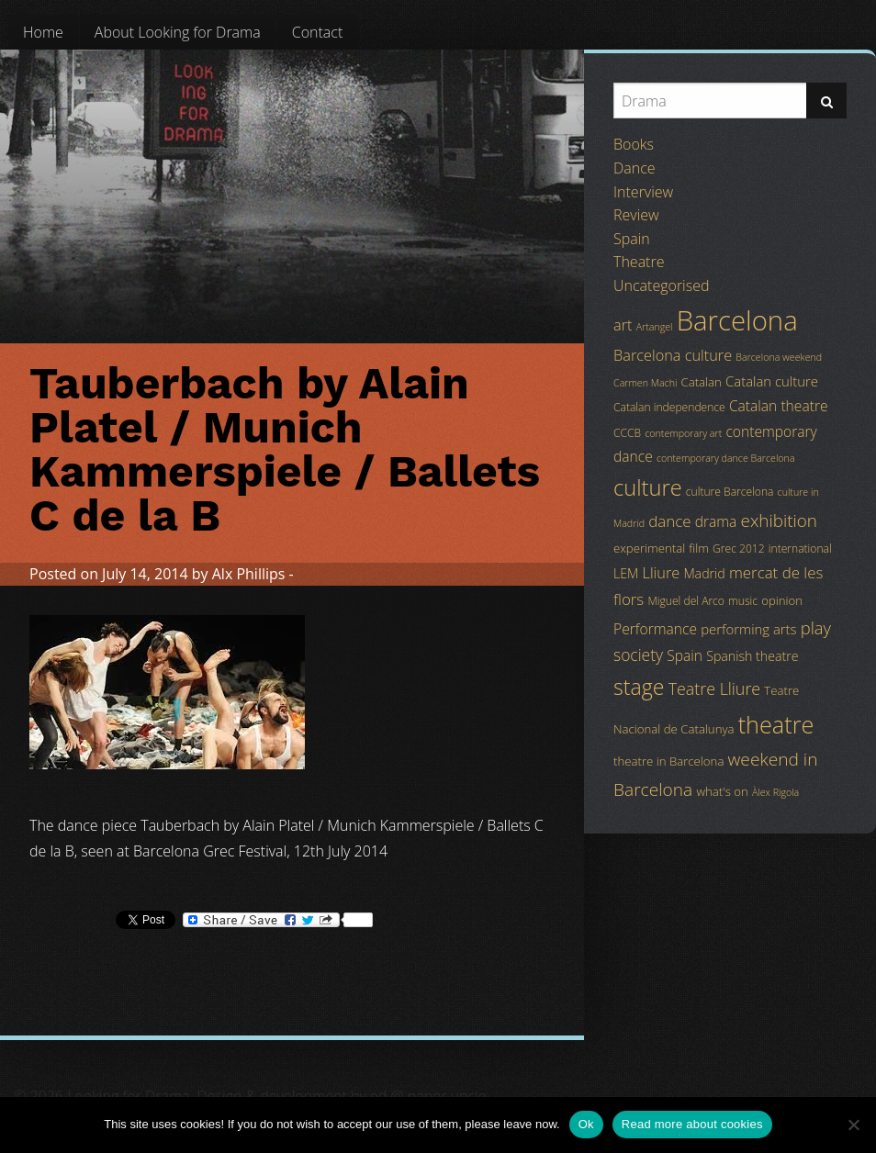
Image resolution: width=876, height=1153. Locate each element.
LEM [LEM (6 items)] (625, 573)
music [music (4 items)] (743, 601)
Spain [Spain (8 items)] (684, 655)
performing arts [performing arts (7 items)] (748, 629)
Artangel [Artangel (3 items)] (654, 326)
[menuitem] (43, 32)
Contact (317, 32)
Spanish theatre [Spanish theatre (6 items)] (752, 656)
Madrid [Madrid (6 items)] (703, 573)
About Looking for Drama (178, 32)
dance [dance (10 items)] (669, 521)
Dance (634, 168)
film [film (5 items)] (699, 548)
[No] (853, 1124)
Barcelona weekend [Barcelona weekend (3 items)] (779, 357)
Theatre (638, 262)
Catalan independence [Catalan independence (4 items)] (669, 407)
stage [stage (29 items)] (638, 686)
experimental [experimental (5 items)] (649, 548)
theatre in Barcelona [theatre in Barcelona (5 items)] (668, 761)
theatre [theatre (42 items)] (776, 724)
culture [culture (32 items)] (647, 487)
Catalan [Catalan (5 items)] (701, 382)
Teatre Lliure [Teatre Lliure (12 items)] (714, 688)
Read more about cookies (692, 1124)
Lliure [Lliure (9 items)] (661, 573)
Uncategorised (661, 285)
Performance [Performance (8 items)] (655, 629)
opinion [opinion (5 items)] (782, 600)
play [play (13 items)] (816, 627)
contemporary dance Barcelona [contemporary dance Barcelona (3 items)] (726, 458)
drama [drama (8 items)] (716, 521)
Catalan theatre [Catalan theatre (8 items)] (778, 406)
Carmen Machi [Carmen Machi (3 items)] (645, 382)
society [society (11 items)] (638, 655)
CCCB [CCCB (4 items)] (627, 433)
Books (633, 144)
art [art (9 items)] (622, 325)
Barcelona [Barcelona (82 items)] (737, 320)
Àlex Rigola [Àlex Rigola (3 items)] (775, 792)
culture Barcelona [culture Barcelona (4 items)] (730, 491)
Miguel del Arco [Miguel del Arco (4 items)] (685, 601)
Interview (643, 192)
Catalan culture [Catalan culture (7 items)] (771, 381)
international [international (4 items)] (800, 548)
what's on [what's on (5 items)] (721, 791)
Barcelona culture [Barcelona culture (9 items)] (672, 355)
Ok (586, 1124)
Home (43, 32)
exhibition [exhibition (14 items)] (779, 520)
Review (636, 215)
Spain (631, 239)
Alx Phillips (249, 574)
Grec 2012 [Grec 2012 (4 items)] (739, 548)
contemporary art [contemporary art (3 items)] (683, 433)
